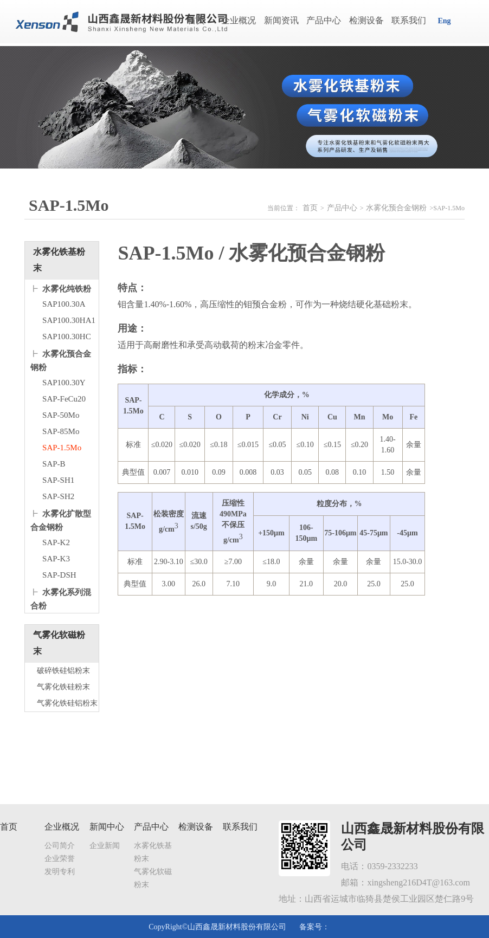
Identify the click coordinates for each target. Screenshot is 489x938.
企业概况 (238, 20)
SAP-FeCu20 (64, 398)
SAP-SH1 (58, 480)
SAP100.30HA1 (68, 320)
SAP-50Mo (60, 415)
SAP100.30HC (66, 336)
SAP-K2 (56, 542)
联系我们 (408, 20)
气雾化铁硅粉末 (63, 687)
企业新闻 (104, 846)
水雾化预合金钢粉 (396, 208)
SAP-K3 (56, 558)
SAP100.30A (64, 304)
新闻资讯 (281, 20)
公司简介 (59, 846)
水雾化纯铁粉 (66, 288)
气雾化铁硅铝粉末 (67, 703)
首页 (196, 20)
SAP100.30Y (64, 382)
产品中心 (323, 20)
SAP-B (54, 464)
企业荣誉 (59, 859)
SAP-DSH (59, 575)
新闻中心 (106, 826)
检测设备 (366, 20)
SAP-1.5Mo (61, 447)
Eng (444, 21)
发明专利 (59, 872)
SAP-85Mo (60, 431)
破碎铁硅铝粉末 (63, 671)
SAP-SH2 (58, 496)
